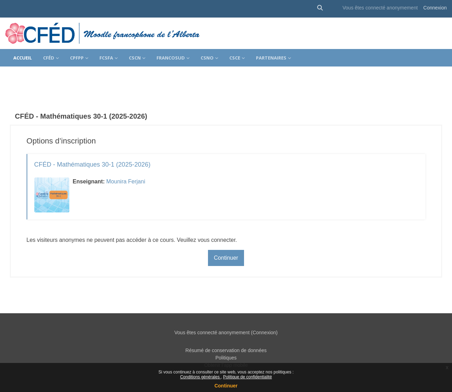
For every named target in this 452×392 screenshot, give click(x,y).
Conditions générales (200, 376)
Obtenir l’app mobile (226, 352)
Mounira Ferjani (135, 169)
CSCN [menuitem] (135, 58)
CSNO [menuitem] (207, 58)
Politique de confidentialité (247, 376)
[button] (320, 7)
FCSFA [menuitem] (106, 58)
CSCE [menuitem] (234, 58)
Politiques (226, 345)
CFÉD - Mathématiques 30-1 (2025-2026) (102, 151)
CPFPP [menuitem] (77, 58)
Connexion (435, 7)
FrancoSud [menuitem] (171, 58)
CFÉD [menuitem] (48, 58)
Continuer (225, 385)
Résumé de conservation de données (226, 338)
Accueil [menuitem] (22, 58)
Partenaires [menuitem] (271, 58)
